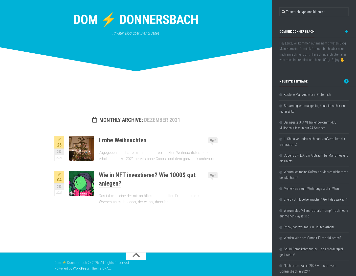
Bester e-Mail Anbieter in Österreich (307, 95)
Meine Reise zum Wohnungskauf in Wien (311, 189)
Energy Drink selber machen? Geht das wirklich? (315, 199)
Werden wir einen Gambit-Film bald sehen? (312, 238)
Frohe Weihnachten (122, 140)
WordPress (81, 268)
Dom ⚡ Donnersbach (136, 19)
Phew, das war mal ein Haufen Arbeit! (309, 227)
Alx (109, 268)
